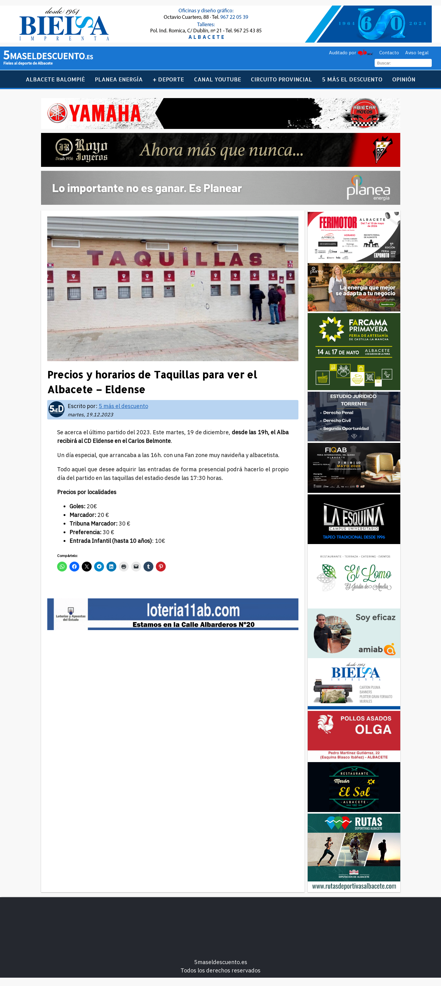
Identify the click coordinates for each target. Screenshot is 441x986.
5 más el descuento (352, 79)
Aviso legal (417, 53)
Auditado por (342, 53)
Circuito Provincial (281, 79)
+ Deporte (168, 79)
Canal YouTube (217, 79)
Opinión (403, 79)
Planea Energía (119, 79)
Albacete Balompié (55, 79)
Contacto (389, 53)
